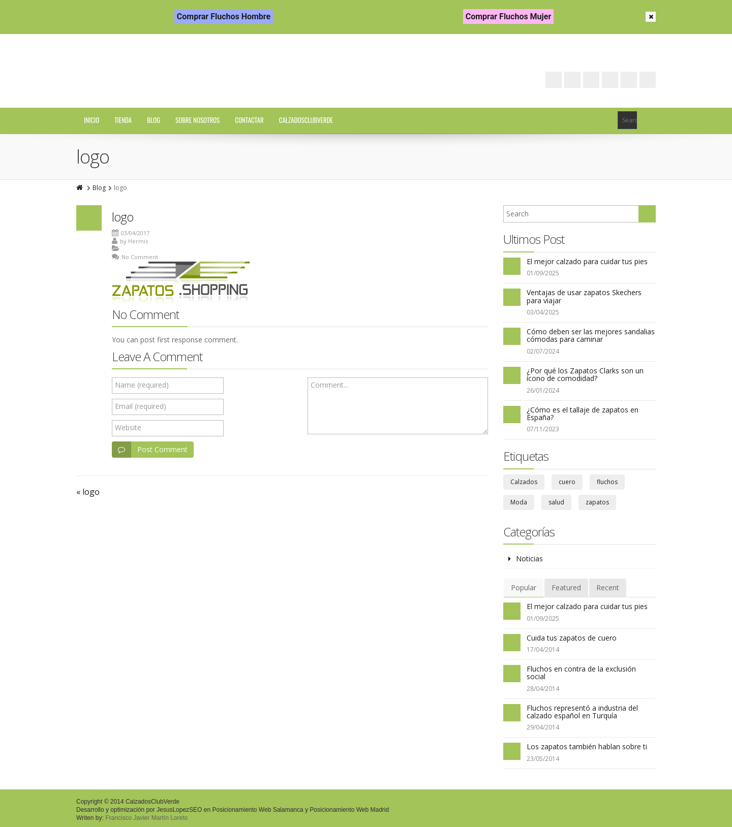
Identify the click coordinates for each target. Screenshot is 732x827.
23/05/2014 (543, 758)
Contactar (249, 120)
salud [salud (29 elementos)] (556, 502)
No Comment (139, 257)
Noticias (529, 558)
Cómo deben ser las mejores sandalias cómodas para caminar (591, 335)
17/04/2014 (543, 649)
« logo (88, 491)
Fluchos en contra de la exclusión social (581, 672)
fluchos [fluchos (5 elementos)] (607, 482)
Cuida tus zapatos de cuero (572, 638)
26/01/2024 (543, 390)
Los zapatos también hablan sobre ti (587, 746)
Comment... (329, 385)
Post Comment (150, 449)
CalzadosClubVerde (306, 120)
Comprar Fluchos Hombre (223, 16)
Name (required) (142, 385)
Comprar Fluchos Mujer (509, 16)
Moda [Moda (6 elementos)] (518, 502)
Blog (153, 120)
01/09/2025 (543, 273)
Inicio (91, 120)
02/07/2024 (543, 351)
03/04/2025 (543, 312)
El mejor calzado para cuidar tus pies (587, 261)
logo (122, 216)
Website (128, 427)
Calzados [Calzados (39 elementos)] (523, 482)
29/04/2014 (543, 727)
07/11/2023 (543, 429)
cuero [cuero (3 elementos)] (567, 482)
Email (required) (140, 406)
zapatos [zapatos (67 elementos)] (597, 502)
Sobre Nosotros (197, 120)
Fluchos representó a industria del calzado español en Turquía (582, 711)
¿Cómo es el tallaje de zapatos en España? (582, 413)
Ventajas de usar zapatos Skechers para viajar (584, 296)
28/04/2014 (543, 688)
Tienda (123, 120)
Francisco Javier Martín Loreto (146, 817)
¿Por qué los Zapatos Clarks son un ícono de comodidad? (585, 374)
